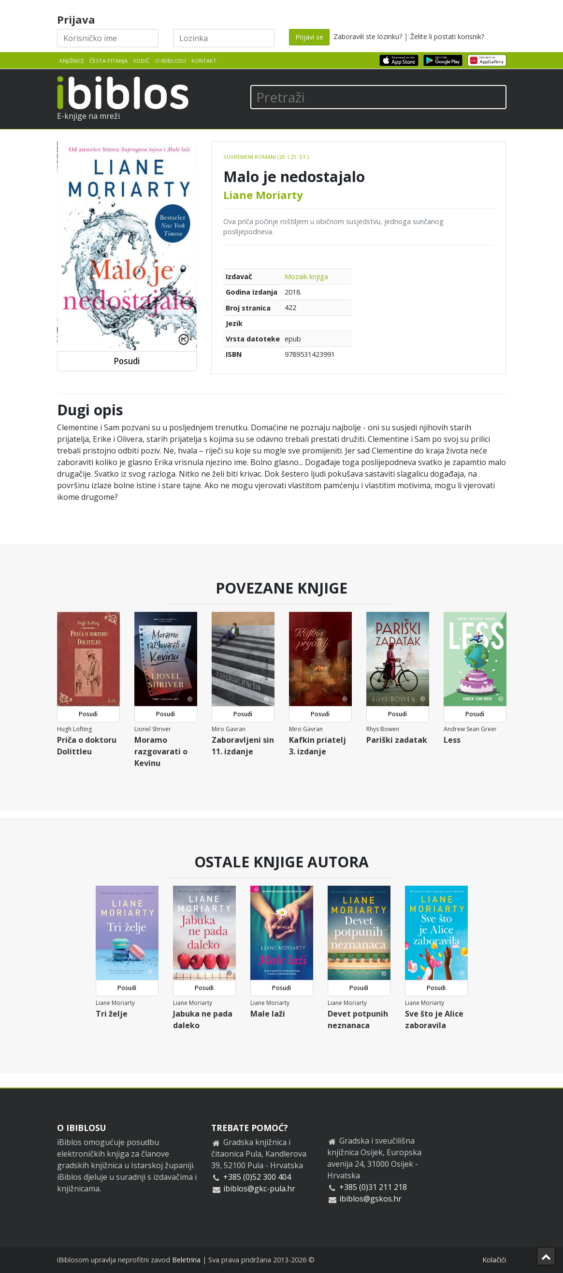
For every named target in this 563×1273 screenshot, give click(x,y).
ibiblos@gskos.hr (370, 1198)
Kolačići (494, 1259)
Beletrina (186, 1259)
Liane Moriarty (263, 194)
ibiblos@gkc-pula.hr (259, 1188)
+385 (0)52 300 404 (257, 1177)
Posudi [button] (127, 361)
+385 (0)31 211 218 (373, 1187)
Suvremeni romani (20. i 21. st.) (266, 156)
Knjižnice (71, 60)
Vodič (141, 60)
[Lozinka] (223, 38)
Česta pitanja (108, 60)
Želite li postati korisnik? (447, 36)
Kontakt (204, 60)
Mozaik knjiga (306, 276)
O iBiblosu (170, 60)
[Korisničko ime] (108, 38)
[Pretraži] (378, 97)
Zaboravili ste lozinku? (367, 36)
